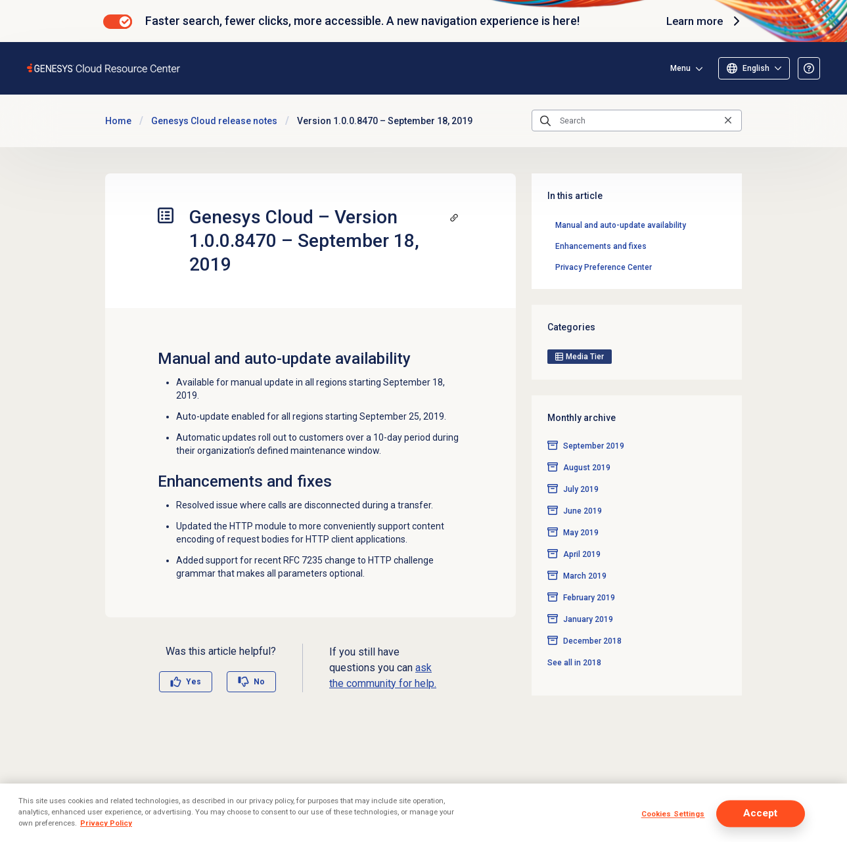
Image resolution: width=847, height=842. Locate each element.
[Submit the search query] (545, 121)
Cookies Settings (673, 814)
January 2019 (588, 598)
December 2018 (592, 620)
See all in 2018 (574, 641)
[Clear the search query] (728, 120)
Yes (193, 681)
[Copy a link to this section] (454, 217)
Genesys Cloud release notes (214, 121)
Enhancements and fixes (601, 246)
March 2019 (585, 555)
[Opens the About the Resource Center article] (809, 68)
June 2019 (582, 490)
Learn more (702, 21)
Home (118, 121)
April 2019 (582, 533)
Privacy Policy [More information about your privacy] (106, 823)
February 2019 (589, 576)
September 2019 (593, 425)
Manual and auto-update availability (620, 225)
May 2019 (581, 511)
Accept (760, 814)
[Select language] (754, 68)
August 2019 (586, 446)
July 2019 (581, 468)
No (259, 681)
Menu (680, 68)
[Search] (637, 121)
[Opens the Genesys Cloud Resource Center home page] (104, 68)
